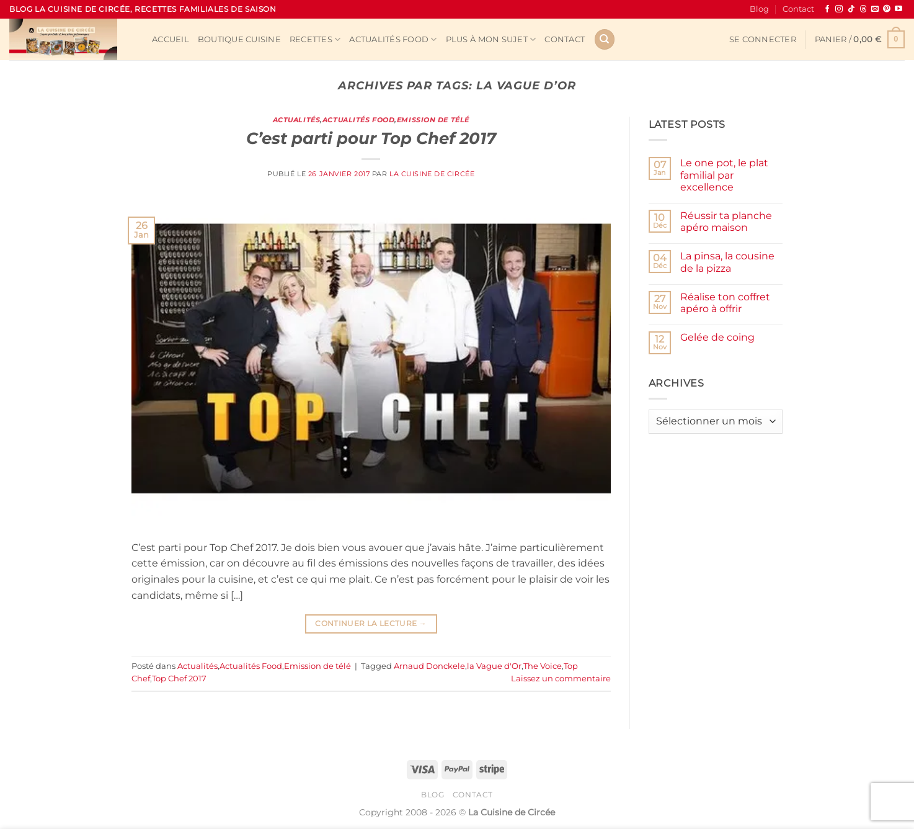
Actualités (297, 119)
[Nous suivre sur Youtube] (898, 9)
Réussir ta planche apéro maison (726, 221)
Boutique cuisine (239, 39)
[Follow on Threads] (863, 9)
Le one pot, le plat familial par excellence (724, 174)
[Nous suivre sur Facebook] (827, 9)
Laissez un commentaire (561, 678)
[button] (762, 40)
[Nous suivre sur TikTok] (851, 9)
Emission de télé (433, 119)
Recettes (315, 39)
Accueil (170, 39)
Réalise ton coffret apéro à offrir (725, 303)
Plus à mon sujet (491, 39)
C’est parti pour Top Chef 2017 (371, 138)
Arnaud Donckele (429, 666)
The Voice (542, 666)
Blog (759, 9)
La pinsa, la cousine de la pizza (727, 262)
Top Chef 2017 (179, 678)
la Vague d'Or (494, 666)
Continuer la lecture (371, 623)
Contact (798, 9)
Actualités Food (393, 39)
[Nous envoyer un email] (875, 9)
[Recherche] (605, 39)
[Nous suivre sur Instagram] (839, 9)
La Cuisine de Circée (431, 173)
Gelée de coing (717, 337)
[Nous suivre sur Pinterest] (886, 9)
